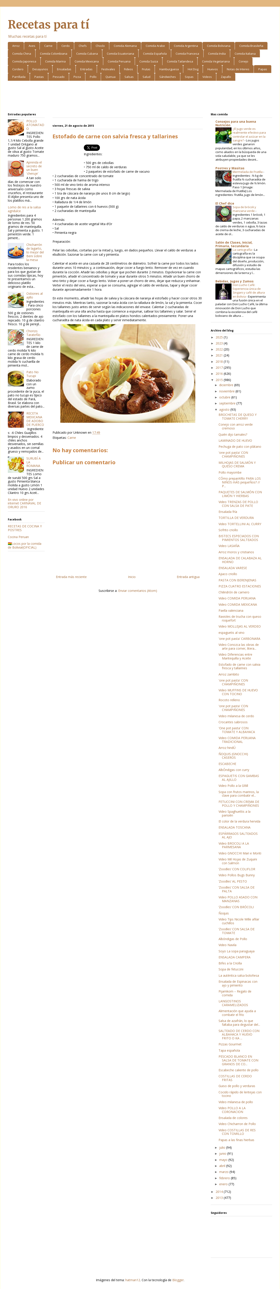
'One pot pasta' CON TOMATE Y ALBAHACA (237, 730)
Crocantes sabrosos (233, 722)
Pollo (93, 77)
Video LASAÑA (229, 546)
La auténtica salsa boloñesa (239, 975)
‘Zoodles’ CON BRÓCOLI (236, 907)
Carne (48, 46)
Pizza (77, 77)
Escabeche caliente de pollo (239, 1070)
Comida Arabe (155, 46)
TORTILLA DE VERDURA (236, 518)
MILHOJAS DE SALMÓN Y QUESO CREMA (237, 464)
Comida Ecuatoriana (120, 54)
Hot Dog (193, 69)
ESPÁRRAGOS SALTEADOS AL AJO (238, 835)
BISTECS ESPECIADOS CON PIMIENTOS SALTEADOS (239, 538)
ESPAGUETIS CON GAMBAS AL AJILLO (239, 778)
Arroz (16, 46)
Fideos (128, 69)
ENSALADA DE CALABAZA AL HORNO (240, 560)
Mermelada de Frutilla (248, 172)
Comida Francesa (187, 54)
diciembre (226, 385)
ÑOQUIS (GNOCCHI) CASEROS (233, 756)
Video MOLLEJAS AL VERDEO (240, 626)
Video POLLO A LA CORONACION (232, 1110)
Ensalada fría (228, 512)
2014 (220, 1192)
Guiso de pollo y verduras (237, 1086)
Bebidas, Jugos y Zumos (234, 281)
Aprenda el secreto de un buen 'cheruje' (34, 168)
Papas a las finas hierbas (236, 1140)
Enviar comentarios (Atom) (137, 591)
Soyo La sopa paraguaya (237, 951)
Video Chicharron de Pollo (237, 1124)
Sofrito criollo (228, 530)
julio (222, 1147)
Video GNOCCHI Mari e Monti (240, 853)
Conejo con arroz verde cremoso (236, 426)
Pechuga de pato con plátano (240, 446)
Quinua (110, 77)
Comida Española (155, 54)
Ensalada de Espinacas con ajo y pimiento (238, 983)
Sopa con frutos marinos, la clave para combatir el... (239, 794)
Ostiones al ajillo (34, 295)
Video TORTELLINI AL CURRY (240, 524)
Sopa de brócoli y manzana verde (244, 209)
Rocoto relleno (229, 700)
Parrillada (18, 77)
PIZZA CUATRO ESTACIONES (240, 586)
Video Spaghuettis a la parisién (235, 813)
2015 (220, 380)
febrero (225, 1178)
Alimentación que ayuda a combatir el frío (237, 1013)
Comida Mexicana (87, 61)
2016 (220, 373)
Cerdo (65, 46)
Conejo (243, 61)
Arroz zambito (229, 674)
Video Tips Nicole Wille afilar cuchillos (239, 921)
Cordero (17, 69)
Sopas (189, 77)
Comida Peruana (119, 61)
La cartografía (243, 250)
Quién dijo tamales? (233, 434)
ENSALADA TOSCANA (235, 827)
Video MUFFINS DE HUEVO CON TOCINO (238, 692)
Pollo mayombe (230, 472)
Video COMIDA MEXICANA (238, 604)
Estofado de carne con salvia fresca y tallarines (239, 666)
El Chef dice (224, 203)
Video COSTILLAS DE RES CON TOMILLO (237, 1132)
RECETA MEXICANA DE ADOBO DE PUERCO (35, 419)
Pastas (39, 77)
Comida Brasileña (251, 46)
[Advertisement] (140, 97)
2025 (220, 337)
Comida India (217, 54)
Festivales (108, 69)
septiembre (227, 403)
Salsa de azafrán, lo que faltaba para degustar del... (239, 1023)
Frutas (146, 69)
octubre (225, 397)
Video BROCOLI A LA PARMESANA (234, 845)
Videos (207, 77)
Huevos (212, 69)
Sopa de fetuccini (231, 969)
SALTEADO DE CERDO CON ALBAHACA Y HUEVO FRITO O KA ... (239, 1034)
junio (223, 1153)
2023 (220, 343)
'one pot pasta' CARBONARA (239, 638)
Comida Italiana (245, 54)
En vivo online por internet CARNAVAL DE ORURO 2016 (24, 503)
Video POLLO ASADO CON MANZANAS (238, 899)
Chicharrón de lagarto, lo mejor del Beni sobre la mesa (35, 252)
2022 (220, 349)
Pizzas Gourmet (230, 1044)
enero (224, 1184)
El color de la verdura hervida (239, 821)
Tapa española (229, 1050)
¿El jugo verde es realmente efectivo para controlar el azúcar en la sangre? (249, 134)
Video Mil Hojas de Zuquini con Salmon (238, 861)
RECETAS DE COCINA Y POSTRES (25, 528)
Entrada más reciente (71, 577)
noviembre (227, 391)
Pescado (59, 77)
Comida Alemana (125, 46)
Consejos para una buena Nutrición (235, 123)
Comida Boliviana (218, 46)
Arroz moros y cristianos (236, 552)
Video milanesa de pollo (236, 1102)
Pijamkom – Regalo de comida (235, 993)
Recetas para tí (48, 25)
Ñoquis (224, 913)
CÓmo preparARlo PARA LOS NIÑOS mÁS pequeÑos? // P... (240, 482)
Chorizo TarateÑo (33, 333)
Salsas (129, 77)
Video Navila (227, 945)
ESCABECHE (227, 764)
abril (222, 1166)
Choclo (100, 46)
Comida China (21, 54)
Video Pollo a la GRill (233, 785)
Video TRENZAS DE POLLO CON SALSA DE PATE (238, 504)
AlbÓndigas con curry (234, 770)
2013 (220, 1198)
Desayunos (40, 69)
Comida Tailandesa (180, 61)
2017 (220, 367)
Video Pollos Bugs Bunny (237, 875)
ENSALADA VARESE (233, 568)
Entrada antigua (188, 577)
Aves (32, 46)
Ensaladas (64, 69)
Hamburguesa (169, 69)
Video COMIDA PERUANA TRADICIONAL (237, 740)
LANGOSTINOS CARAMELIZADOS (233, 1003)
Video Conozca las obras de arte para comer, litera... (239, 646)
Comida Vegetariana (216, 61)
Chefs (83, 46)
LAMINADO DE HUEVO (235, 440)
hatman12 (132, 1280)
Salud (146, 77)
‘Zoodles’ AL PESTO (233, 881)
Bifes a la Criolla (230, 963)
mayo (223, 1160)
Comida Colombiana (53, 54)
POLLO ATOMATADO (35, 125)
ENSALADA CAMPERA (235, 957)
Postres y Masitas (229, 168)
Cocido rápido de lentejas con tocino (240, 1094)
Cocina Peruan (18, 537)
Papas (262, 69)
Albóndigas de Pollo (233, 939)
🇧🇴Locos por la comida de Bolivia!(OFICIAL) (24, 545)
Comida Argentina (186, 46)
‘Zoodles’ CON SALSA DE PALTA (237, 889)
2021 (220, 355)
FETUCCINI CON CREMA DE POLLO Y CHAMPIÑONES (239, 804)
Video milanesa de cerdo (236, 716)
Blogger (178, 1280)
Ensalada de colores (233, 1118)
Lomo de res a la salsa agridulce (24, 209)
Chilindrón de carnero (234, 592)
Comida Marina (55, 61)
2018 (220, 361)
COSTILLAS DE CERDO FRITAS (235, 1078)
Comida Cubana (87, 54)
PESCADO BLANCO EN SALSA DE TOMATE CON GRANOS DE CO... (238, 1060)
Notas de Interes (238, 69)
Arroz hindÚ (227, 748)
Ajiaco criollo (228, 574)
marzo (224, 1172)
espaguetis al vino (231, 632)
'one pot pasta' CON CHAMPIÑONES (233, 454)
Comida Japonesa (24, 61)
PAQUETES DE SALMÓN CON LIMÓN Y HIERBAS (240, 494)
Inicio (132, 577)
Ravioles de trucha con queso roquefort (240, 618)
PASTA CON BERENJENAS (237, 580)
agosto (224, 409)
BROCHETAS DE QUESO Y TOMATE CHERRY (238, 416)
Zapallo (226, 77)
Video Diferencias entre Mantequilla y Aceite (235, 656)
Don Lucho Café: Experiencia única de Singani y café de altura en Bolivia (249, 290)
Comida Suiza (148, 61)
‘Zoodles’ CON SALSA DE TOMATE (237, 931)
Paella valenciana (231, 610)
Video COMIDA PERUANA (237, 598)
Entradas (86, 69)
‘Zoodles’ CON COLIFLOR (237, 869)
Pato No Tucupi (32, 374)
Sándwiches (167, 77)
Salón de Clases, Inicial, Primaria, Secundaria (234, 244)
